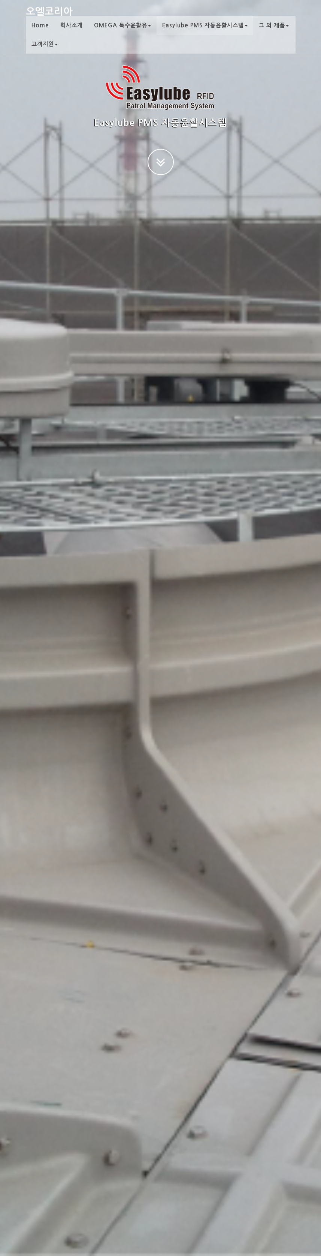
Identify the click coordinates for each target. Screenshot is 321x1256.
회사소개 (71, 31)
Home (40, 31)
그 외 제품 (274, 31)
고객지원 (44, 50)
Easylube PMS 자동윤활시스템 (205, 31)
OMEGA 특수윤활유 (122, 31)
